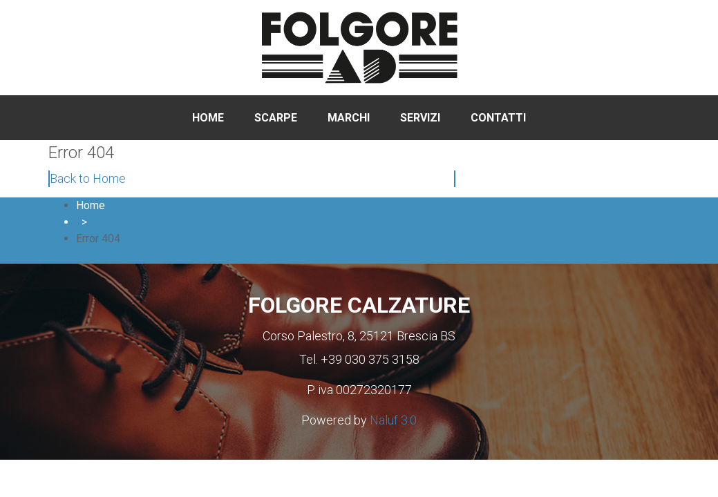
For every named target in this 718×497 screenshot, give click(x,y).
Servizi (420, 117)
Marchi (349, 117)
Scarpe (275, 117)
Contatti (498, 117)
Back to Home (88, 178)
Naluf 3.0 (393, 420)
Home (208, 117)
